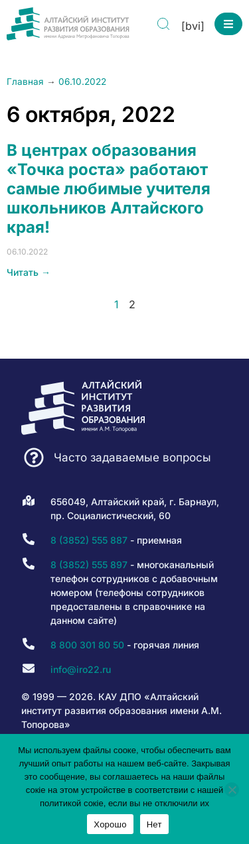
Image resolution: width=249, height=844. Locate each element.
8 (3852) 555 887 (88, 540)
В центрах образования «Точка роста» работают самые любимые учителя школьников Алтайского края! (108, 188)
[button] (228, 24)
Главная (25, 81)
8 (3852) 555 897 (88, 564)
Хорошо (110, 824)
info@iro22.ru (80, 669)
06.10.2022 (82, 81)
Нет (154, 824)
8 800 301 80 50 (87, 644)
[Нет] (231, 789)
